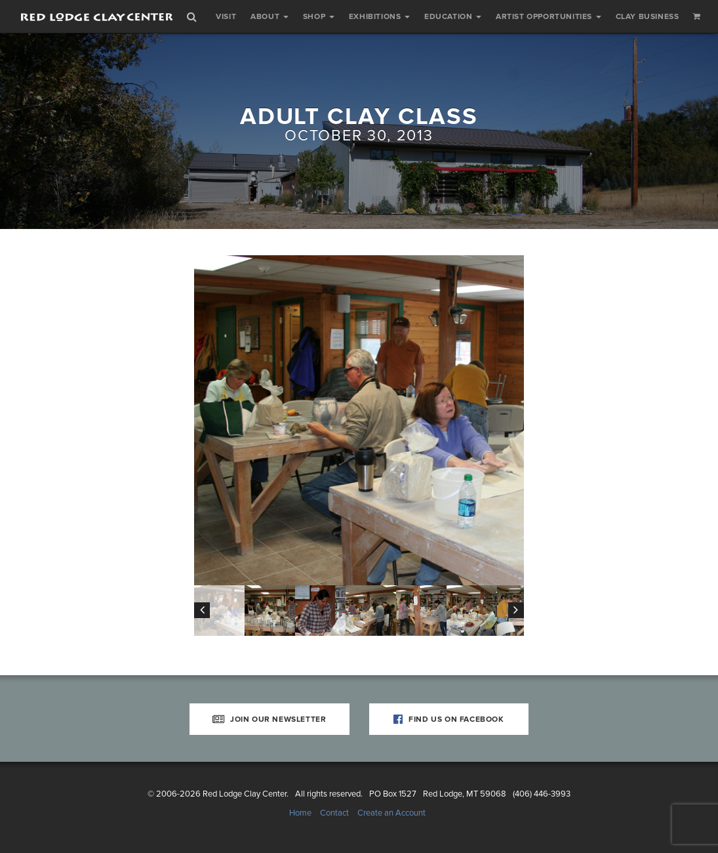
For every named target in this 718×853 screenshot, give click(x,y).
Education (452, 16)
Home (300, 813)
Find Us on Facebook (448, 719)
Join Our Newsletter (269, 719)
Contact (334, 813)
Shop (318, 16)
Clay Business (647, 16)
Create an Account (391, 813)
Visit (226, 16)
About (269, 16)
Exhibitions (379, 16)
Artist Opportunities (548, 16)
